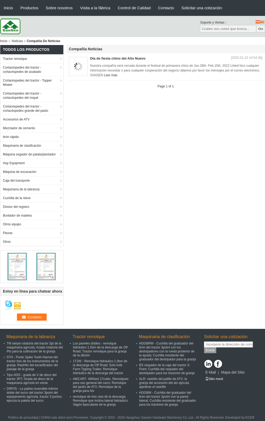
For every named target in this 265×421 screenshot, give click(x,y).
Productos (29, 8)
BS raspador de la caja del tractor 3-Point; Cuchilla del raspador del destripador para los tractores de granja (167, 369)
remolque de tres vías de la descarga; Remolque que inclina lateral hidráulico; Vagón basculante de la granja (100, 400)
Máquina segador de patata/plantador (29, 154)
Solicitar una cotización (202, 8)
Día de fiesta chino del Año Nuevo (117, 58)
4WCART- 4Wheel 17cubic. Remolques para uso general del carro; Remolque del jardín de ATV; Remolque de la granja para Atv (101, 385)
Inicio (8, 8)
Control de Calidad (134, 8)
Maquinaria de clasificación (22, 145)
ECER (250, 417)
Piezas (7, 233)
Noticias (17, 41)
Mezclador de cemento (19, 128)
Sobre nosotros (59, 8)
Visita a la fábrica (95, 8)
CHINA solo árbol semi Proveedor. (65, 417)
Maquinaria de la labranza (21, 189)
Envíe (210, 350)
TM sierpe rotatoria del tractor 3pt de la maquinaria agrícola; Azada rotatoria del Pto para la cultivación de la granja (35, 347)
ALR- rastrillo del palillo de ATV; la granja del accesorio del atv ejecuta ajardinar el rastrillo (164, 383)
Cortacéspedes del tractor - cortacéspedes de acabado (22, 70)
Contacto (166, 8)
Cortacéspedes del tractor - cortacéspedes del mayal (22, 96)
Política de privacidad (23, 417)
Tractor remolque (15, 59)
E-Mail (210, 372)
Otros (7, 242)
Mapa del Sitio (233, 372)
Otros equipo (12, 224)
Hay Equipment (14, 163)
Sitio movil (214, 379)
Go (260, 29)
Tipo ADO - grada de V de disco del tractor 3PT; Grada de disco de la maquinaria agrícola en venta (31, 379)
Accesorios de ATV (16, 119)
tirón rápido (11, 137)
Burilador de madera (17, 215)
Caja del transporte (16, 180)
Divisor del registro (16, 207)
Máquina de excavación (19, 172)
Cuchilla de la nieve (16, 198)
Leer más (110, 75)
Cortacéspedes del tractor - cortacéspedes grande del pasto (25, 109)
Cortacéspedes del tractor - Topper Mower (27, 83)
